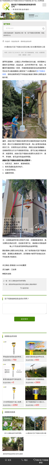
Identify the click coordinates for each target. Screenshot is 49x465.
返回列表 (24, 288)
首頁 (8, 460)
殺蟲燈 (7, 41)
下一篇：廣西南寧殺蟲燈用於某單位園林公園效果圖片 (20, 284)
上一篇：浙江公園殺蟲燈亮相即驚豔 (14, 280)
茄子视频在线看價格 (33, 33)
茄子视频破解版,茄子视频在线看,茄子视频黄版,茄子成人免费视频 (22, 1)
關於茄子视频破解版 (40, 461)
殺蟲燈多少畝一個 (20, 33)
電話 (24, 460)
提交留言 (24, 319)
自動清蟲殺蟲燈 (8, 33)
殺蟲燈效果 (15, 41)
